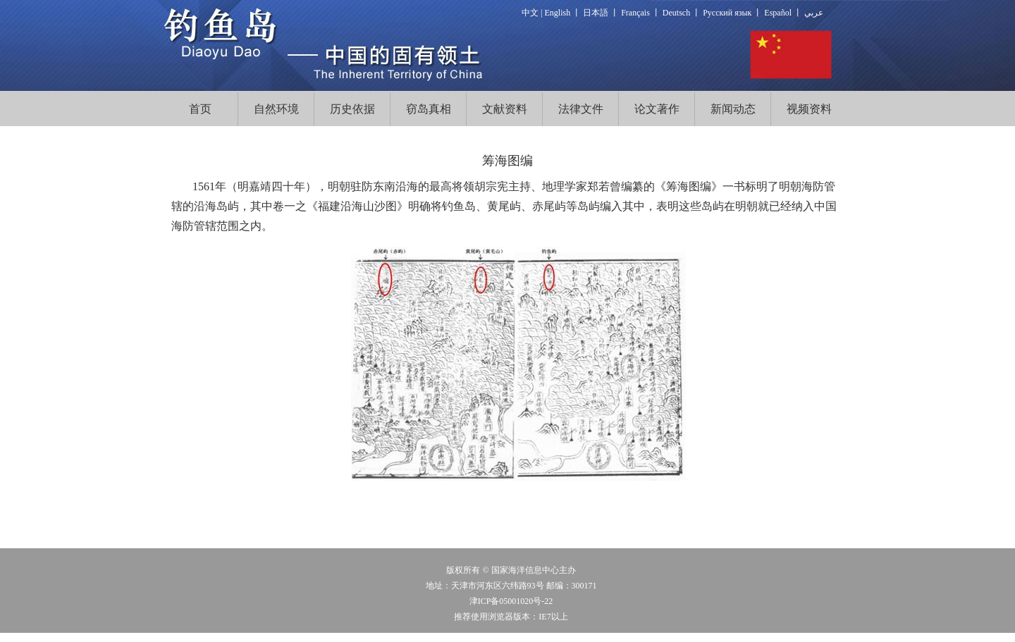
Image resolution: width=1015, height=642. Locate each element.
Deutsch (676, 13)
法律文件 (580, 109)
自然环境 (276, 109)
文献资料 (504, 109)
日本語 (595, 13)
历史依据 (352, 109)
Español (778, 13)
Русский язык (727, 13)
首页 (200, 109)
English (558, 13)
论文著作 (656, 109)
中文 (530, 13)
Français (635, 13)
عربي (813, 13)
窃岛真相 (428, 109)
